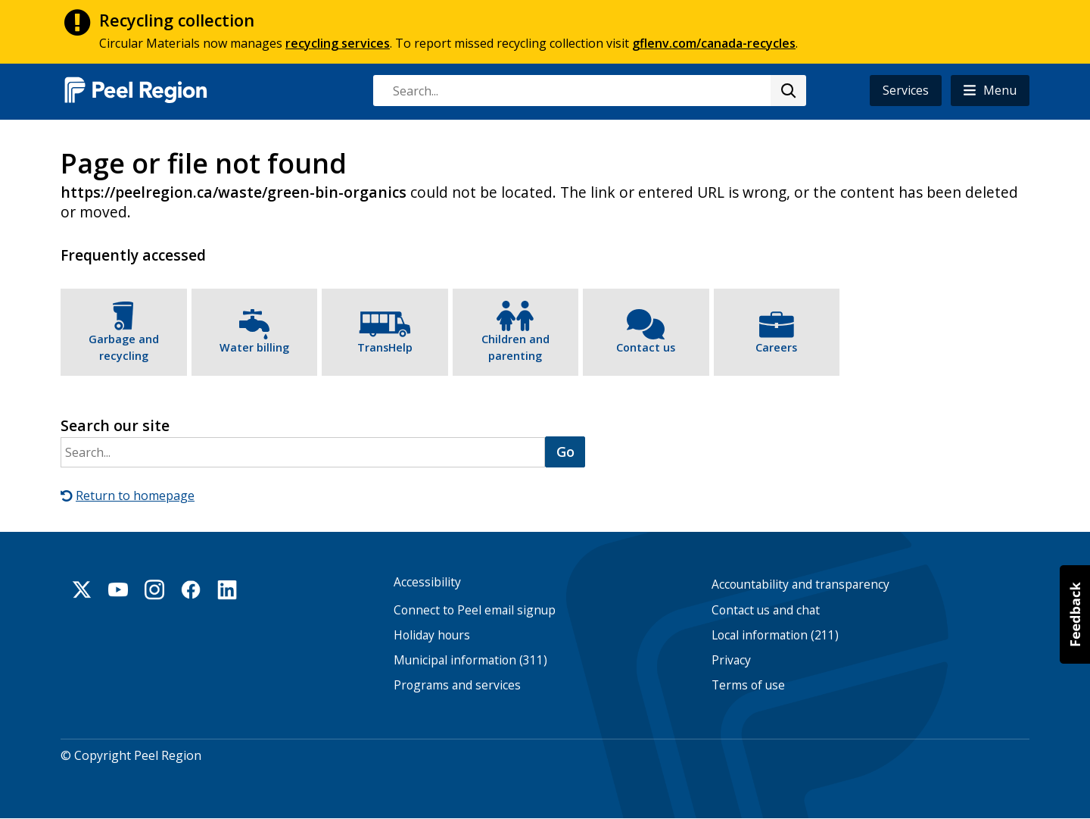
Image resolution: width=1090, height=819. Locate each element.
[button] (990, 90)
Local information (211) (775, 635)
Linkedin (227, 589)
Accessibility (427, 582)
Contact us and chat (766, 610)
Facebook (191, 589)
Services (906, 90)
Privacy (731, 660)
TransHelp (385, 347)
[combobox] (589, 90)
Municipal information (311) (470, 660)
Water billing (254, 347)
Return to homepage (135, 495)
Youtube (118, 589)
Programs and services (457, 685)
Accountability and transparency (800, 584)
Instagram (154, 589)
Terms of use (748, 685)
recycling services (337, 43)
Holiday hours (432, 635)
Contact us (645, 347)
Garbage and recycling (124, 347)
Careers (776, 347)
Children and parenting (515, 347)
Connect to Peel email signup (475, 610)
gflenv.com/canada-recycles (714, 43)
